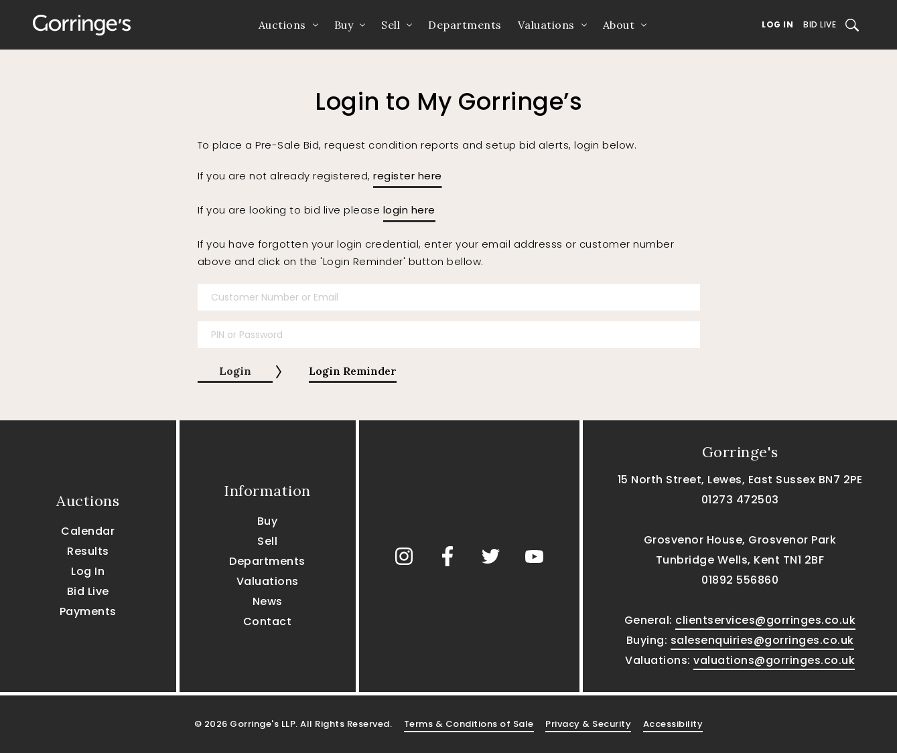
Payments (88, 611)
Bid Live (819, 24)
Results (88, 551)
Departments (465, 24)
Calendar (88, 531)
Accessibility (673, 724)
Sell (390, 24)
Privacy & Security (588, 724)
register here (407, 176)
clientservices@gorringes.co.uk (765, 620)
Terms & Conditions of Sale (469, 724)
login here (409, 210)
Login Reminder (353, 371)
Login (235, 371)
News (268, 601)
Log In (777, 24)
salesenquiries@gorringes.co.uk (762, 640)
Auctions (282, 24)
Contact (267, 621)
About (619, 24)
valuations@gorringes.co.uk (774, 660)
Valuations (546, 24)
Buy (344, 24)
